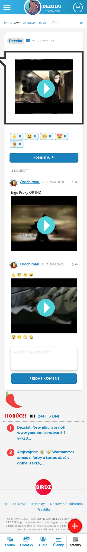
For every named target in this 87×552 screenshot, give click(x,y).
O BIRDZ (19, 504)
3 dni (54, 416)
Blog (43, 23)
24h (42, 416)
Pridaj (44, 378)
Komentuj (44, 158)
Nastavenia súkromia (66, 504)
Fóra (55, 23)
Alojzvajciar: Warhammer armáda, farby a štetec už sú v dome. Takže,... (45, 457)
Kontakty (38, 504)
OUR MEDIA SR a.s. (48, 518)
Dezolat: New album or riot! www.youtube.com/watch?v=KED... (41, 433)
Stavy (15, 23)
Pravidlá (43, 509)
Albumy (29, 23)
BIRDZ (43, 487)
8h (32, 416)
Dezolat (52, 8)
